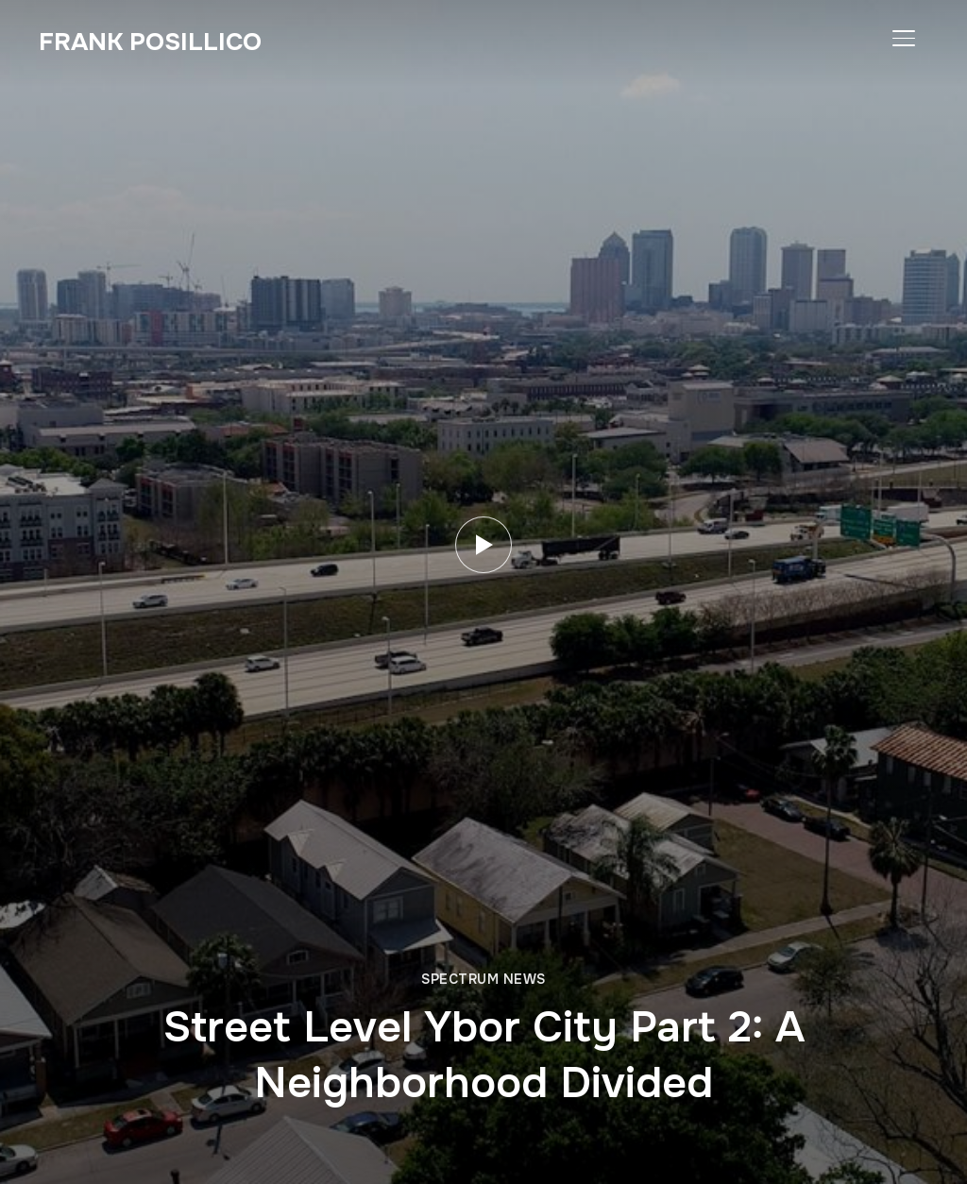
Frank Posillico (150, 42)
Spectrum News (483, 979)
